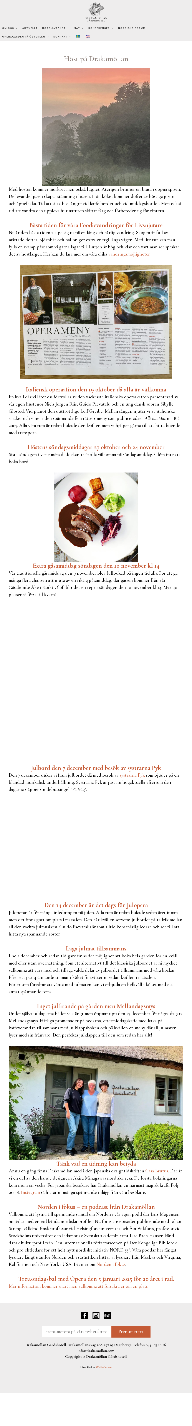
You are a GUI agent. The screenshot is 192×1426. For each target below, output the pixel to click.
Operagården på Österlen (25, 37)
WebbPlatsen (103, 1367)
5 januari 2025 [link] (115, 1279)
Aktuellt (30, 28)
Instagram (30, 1192)
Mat (79, 28)
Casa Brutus (156, 1171)
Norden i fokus (110, 1264)
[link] (115, 1279)
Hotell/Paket (56, 28)
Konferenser (101, 28)
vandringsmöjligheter (129, 254)
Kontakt (62, 37)
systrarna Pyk (132, 775)
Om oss (10, 28)
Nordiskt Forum (133, 28)
